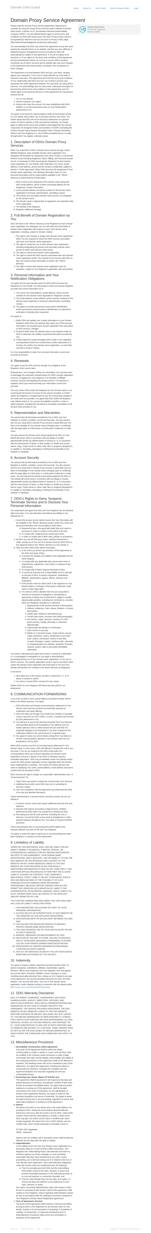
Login (136, 8)
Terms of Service (27, 1229)
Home (76, 8)
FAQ (38, 1229)
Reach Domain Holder (119, 8)
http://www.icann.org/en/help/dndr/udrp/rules (30, 987)
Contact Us (47, 1229)
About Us (87, 8)
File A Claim (101, 8)
